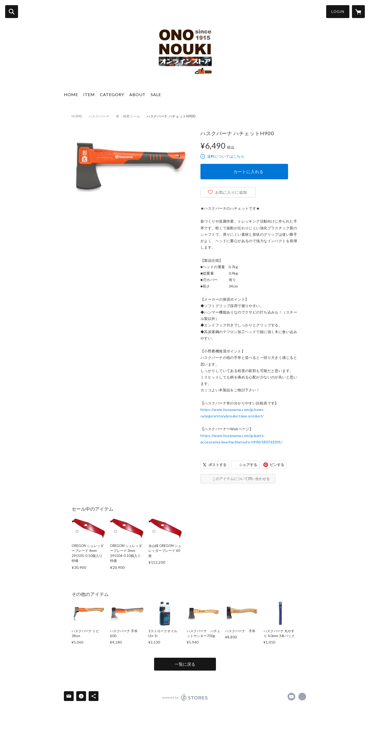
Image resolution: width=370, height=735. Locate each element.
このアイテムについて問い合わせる (241, 478)
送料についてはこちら (225, 156)
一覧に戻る (185, 664)
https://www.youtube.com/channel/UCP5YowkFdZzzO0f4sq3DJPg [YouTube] (291, 696)
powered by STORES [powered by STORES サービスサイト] (185, 697)
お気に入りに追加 (231, 192)
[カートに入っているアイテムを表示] (358, 11)
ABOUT (137, 94)
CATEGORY (112, 94)
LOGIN (337, 11)
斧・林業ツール (128, 116)
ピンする (277, 464)
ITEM (89, 94)
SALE (156, 94)
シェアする (248, 464)
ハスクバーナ (99, 116)
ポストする (217, 464)
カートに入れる (248, 171)
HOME (71, 94)
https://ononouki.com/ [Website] (302, 696)
